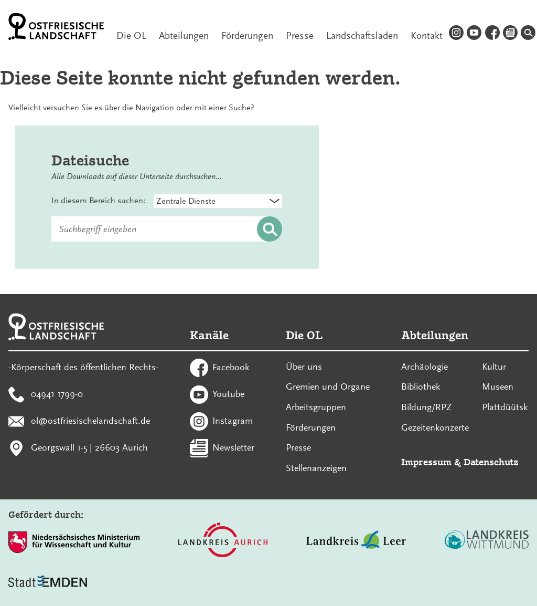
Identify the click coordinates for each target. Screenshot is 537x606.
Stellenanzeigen (316, 468)
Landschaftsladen (362, 35)
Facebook (230, 367)
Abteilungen (184, 35)
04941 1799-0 (57, 394)
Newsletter (233, 447)
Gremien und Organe (328, 386)
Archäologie (424, 366)
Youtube (228, 394)
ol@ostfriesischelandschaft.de (90, 420)
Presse (300, 35)
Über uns (304, 366)
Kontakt (427, 35)
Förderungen (247, 35)
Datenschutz (491, 462)
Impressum (426, 462)
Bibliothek (420, 386)
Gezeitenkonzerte (435, 427)
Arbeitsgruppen (316, 407)
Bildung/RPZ (426, 407)
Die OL (131, 35)
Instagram (232, 420)
